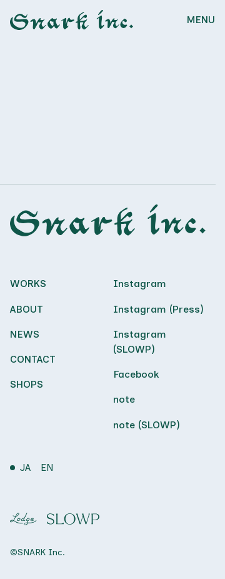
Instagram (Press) (158, 309)
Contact (33, 359)
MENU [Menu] (201, 20)
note (124, 399)
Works (28, 284)
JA (25, 468)
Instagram (139, 284)
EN (47, 468)
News (24, 334)
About (26, 309)
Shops (26, 384)
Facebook (136, 374)
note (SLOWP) (146, 425)
